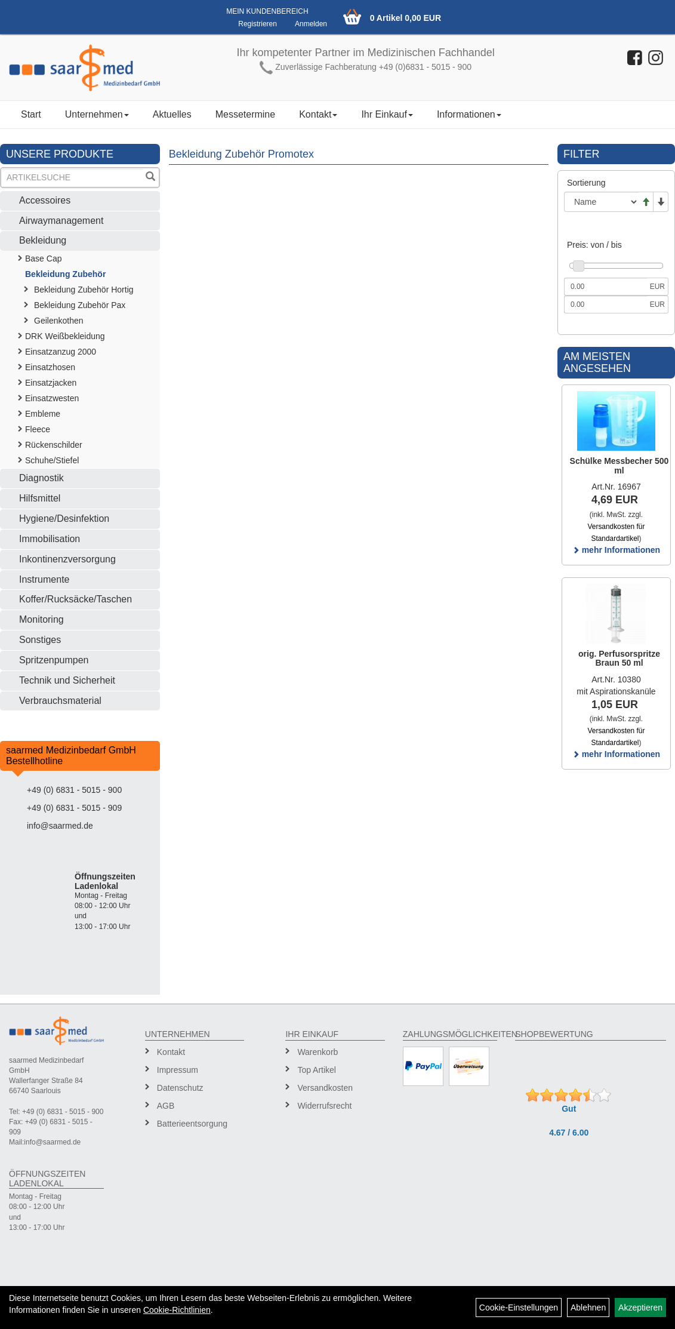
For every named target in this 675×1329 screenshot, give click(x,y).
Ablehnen (588, 1307)
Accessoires (44, 200)
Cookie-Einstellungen (518, 1307)
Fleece (37, 429)
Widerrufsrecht (324, 1105)
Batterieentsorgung (192, 1123)
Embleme (42, 414)
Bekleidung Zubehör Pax (79, 305)
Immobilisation (49, 539)
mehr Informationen (616, 550)
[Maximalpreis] (605, 304)
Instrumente (44, 579)
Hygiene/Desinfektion (64, 518)
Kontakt (318, 114)
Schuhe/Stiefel (52, 460)
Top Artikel (316, 1070)
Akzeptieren (640, 1307)
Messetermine (245, 114)
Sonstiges (40, 640)
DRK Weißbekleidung (65, 336)
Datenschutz (180, 1088)
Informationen (469, 114)
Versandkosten (325, 1088)
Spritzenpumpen (54, 660)
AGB (166, 1105)
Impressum (177, 1070)
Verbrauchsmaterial (60, 701)
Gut (569, 1108)
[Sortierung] (601, 202)
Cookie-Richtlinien (177, 1310)
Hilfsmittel (39, 498)
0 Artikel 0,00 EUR (405, 18)
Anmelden (311, 24)
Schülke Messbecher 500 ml (619, 465)
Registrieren (257, 24)
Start (31, 114)
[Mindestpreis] (605, 287)
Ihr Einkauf (386, 114)
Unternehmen (97, 114)
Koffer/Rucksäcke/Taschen (75, 599)
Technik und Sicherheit (67, 680)
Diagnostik (41, 478)
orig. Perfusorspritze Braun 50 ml (619, 658)
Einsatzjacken (50, 382)
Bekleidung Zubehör (65, 274)
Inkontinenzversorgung (67, 559)
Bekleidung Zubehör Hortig (84, 289)
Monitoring (41, 619)
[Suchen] (150, 177)
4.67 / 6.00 (568, 1132)
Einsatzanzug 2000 (60, 351)
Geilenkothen (59, 320)
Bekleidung (42, 240)
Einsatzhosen (50, 367)
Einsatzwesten (52, 398)
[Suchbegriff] (72, 177)
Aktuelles (172, 114)
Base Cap (43, 258)
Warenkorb (317, 1052)
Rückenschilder (53, 445)
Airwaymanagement (61, 221)
